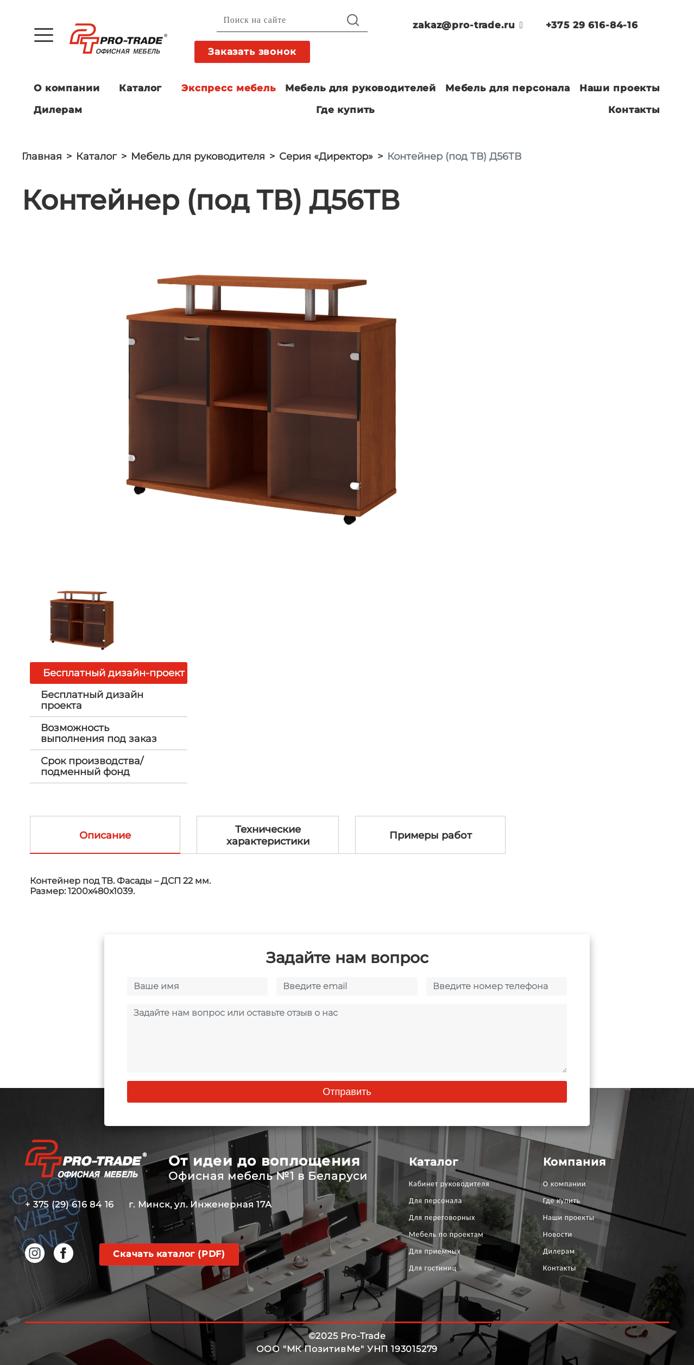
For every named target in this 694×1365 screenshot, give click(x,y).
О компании (67, 88)
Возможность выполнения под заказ (99, 733)
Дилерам (58, 109)
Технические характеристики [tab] (268, 835)
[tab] (108, 700)
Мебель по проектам (446, 1234)
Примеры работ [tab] (430, 835)
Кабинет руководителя (449, 1183)
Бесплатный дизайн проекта (92, 700)
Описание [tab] (105, 835)
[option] (266, 404)
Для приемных (435, 1251)
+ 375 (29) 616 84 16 (69, 1204)
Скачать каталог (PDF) (169, 1254)
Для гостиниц (433, 1268)
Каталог (140, 88)
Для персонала (435, 1200)
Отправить (347, 1091)
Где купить (345, 109)
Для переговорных (442, 1217)
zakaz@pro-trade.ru (468, 25)
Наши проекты (619, 88)
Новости (557, 1234)
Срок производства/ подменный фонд (92, 766)
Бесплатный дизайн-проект (114, 673)
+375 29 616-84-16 (592, 25)
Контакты (634, 109)
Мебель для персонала (507, 88)
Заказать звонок (252, 51)
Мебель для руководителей (360, 88)
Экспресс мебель (228, 88)
